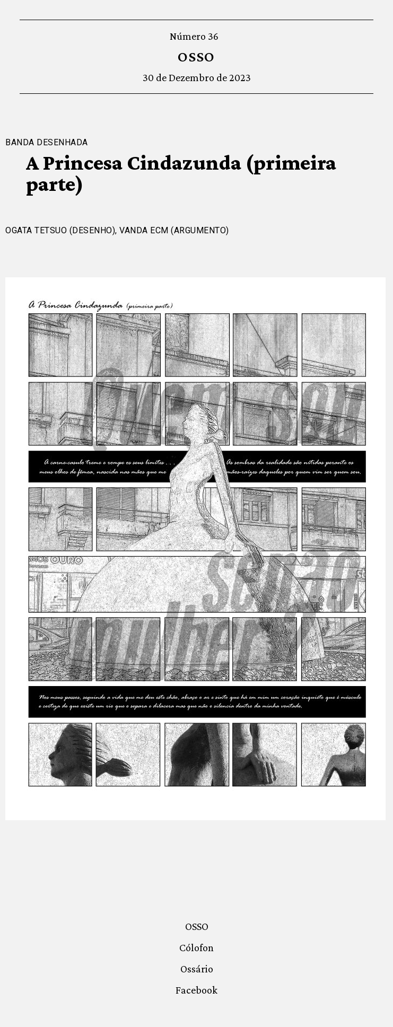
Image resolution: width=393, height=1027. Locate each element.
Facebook (196, 990)
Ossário (196, 969)
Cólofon (196, 947)
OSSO (196, 56)
